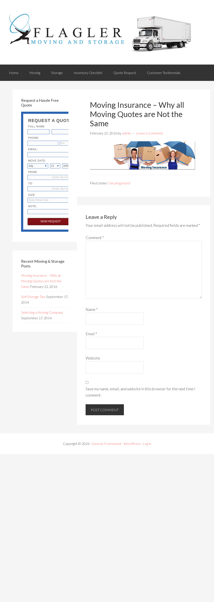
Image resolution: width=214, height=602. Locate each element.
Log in (147, 443)
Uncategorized (119, 183)
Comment (95, 237)
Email (91, 333)
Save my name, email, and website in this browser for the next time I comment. (140, 391)
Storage (57, 73)
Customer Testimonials (163, 73)
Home (13, 73)
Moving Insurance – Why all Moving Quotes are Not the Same (41, 281)
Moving (34, 73)
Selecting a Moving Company (42, 312)
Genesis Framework (107, 443)
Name (92, 309)
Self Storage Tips (33, 297)
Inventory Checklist (88, 73)
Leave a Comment (149, 133)
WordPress (132, 443)
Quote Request (124, 73)
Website (93, 358)
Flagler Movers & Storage (100, 32)
